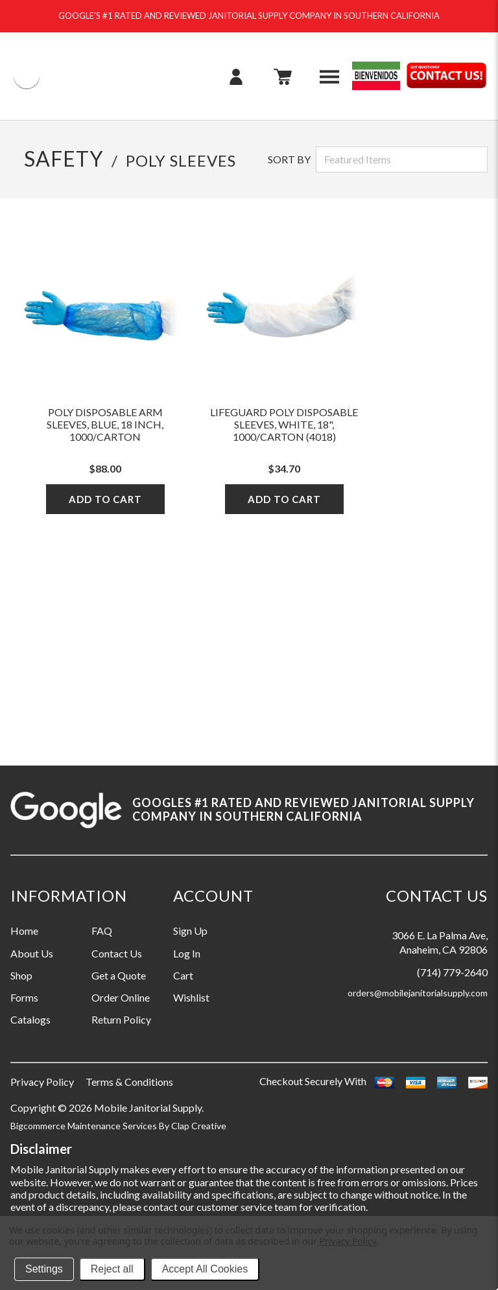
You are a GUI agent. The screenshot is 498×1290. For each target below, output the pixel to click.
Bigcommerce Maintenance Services (84, 1125)
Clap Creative (198, 1125)
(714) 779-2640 (452, 972)
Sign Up (190, 930)
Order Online (120, 997)
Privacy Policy (42, 1081)
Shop (21, 975)
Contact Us (116, 953)
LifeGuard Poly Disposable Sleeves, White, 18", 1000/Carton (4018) (284, 424)
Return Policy (121, 1019)
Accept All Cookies (205, 1268)
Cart (183, 975)
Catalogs (30, 1019)
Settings (44, 1268)
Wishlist (191, 997)
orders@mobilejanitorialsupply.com (418, 992)
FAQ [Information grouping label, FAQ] (101, 930)
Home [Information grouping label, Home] (24, 930)
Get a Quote (118, 975)
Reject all (112, 1268)
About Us (31, 953)
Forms (24, 997)
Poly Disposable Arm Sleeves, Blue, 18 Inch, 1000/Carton (105, 424)
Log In (186, 953)
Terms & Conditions (129, 1081)
